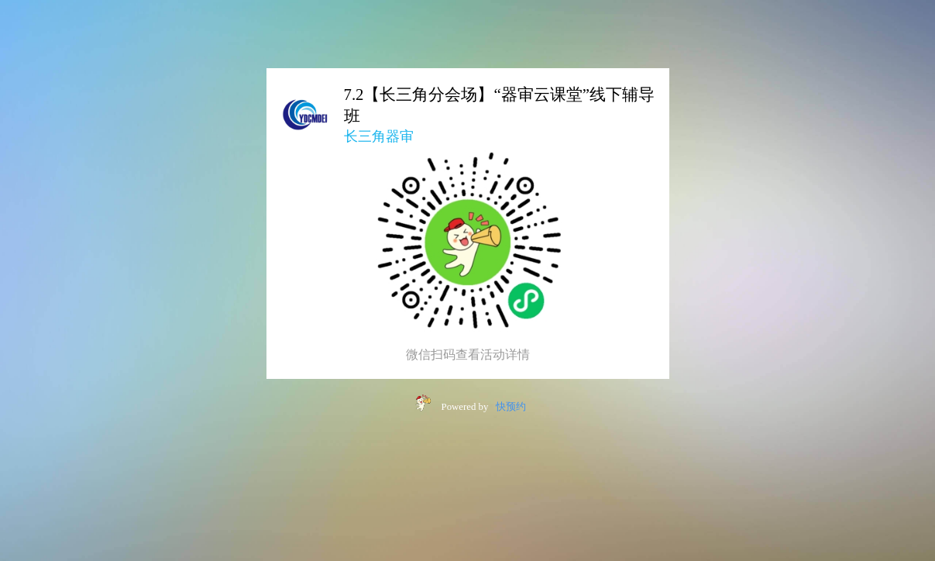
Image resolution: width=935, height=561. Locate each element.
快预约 (511, 406)
